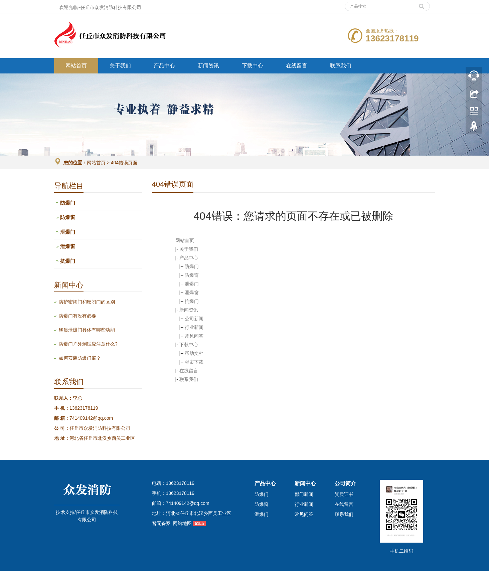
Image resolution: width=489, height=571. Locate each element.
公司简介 (345, 483)
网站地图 (182, 523)
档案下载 (194, 362)
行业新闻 (194, 327)
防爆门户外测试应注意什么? (88, 344)
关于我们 (120, 65)
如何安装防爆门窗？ (80, 358)
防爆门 (192, 266)
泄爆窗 (192, 292)
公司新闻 (194, 318)
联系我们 (340, 65)
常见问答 (194, 336)
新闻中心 (305, 483)
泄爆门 (192, 284)
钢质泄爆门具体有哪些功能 (87, 330)
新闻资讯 (208, 65)
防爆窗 (192, 275)
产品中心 (164, 65)
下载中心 (252, 65)
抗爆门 (192, 301)
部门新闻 (304, 494)
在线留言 (296, 65)
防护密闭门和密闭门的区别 (87, 302)
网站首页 (76, 65)
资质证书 (344, 494)
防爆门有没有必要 (77, 316)
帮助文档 (194, 353)
